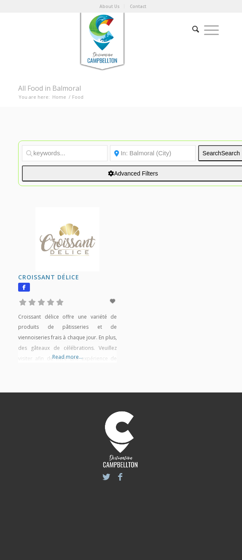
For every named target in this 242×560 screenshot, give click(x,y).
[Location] (153, 153)
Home (59, 97)
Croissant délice (48, 277)
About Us (109, 6)
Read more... (67, 356)
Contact (138, 6)
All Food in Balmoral (49, 88)
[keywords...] (65, 153)
